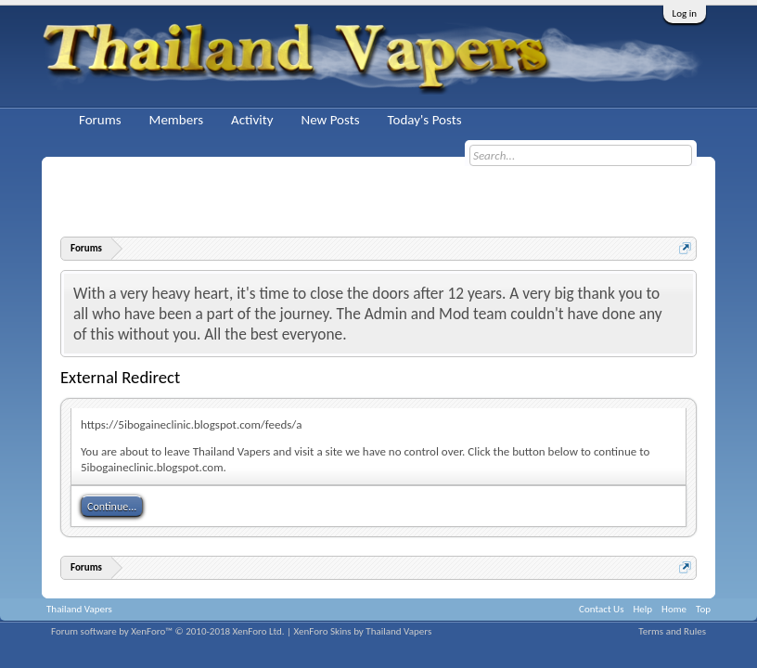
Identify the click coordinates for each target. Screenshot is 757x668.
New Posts (330, 119)
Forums (100, 119)
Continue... (111, 506)
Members (176, 119)
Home (673, 609)
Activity (252, 119)
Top (703, 609)
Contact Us (601, 609)
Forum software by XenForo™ (168, 631)
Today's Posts (425, 119)
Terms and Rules (672, 631)
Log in (685, 13)
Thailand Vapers (79, 609)
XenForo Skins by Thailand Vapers (363, 631)
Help (642, 609)
